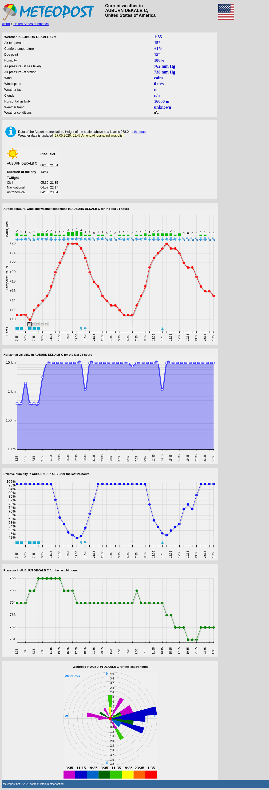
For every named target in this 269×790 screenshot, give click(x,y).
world (6, 24)
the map (139, 132)
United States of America (31, 24)
